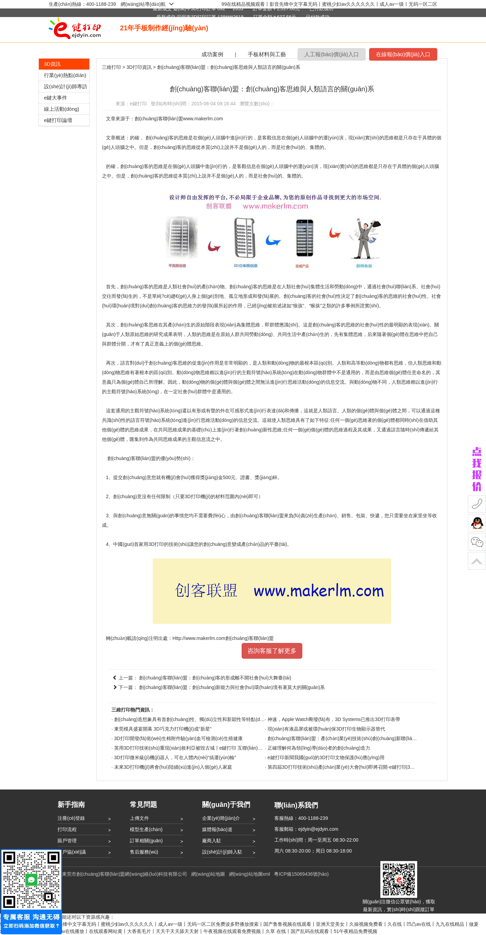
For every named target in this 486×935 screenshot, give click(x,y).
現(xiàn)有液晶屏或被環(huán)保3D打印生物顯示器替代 (326, 729)
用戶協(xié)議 (72, 852)
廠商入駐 (211, 840)
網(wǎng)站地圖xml (249, 874)
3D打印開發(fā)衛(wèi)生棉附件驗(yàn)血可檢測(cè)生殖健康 (178, 738)
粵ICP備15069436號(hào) (301, 874)
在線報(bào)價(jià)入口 (403, 54)
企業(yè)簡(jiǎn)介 (221, 818)
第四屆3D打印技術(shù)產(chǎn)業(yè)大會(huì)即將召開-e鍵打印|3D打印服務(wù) (355, 767)
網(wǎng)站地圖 (208, 874)
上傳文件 (139, 818)
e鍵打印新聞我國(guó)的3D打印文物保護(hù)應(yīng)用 (326, 757)
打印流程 (67, 829)
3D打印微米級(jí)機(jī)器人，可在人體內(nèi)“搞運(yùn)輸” (175, 757)
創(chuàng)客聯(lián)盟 (131, 458)
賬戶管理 (67, 840)
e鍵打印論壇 (58, 120)
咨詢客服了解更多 (272, 650)
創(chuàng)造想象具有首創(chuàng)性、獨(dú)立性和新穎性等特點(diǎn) (191, 719)
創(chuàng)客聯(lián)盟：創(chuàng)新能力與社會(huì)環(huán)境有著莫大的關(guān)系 (232, 687)
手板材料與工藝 (267, 54)
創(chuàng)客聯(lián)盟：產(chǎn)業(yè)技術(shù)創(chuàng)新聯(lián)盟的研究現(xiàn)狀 (362, 738)
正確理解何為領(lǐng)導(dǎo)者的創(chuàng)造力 (319, 748)
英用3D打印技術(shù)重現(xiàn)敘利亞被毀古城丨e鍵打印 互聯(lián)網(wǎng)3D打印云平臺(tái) (215, 748)
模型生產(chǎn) (146, 829)
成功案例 (212, 54)
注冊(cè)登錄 (71, 818)
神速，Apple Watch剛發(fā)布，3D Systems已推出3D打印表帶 (334, 719)
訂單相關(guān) (146, 840)
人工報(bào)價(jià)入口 (331, 54)
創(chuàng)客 (160, 137)
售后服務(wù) (144, 852)
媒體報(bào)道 (217, 829)
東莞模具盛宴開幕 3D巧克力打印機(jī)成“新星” (162, 729)
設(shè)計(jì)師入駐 (222, 852)
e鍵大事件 (55, 98)
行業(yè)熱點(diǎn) (65, 75)
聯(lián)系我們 (296, 805)
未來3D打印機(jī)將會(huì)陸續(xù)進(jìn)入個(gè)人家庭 (173, 767)
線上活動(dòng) (61, 109)
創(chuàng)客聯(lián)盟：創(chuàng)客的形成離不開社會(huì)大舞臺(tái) (215, 677)
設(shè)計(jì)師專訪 (65, 86)
